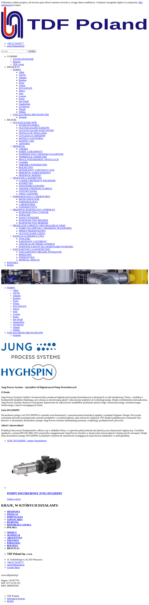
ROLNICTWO (26, 167)
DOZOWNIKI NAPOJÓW (31, 186)
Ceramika (23, 162)
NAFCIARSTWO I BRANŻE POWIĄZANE (40, 252)
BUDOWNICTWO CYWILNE (33, 212)
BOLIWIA (12, 545)
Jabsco (22, 91)
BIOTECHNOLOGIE (29, 199)
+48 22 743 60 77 (15, 562)
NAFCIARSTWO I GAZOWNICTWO (31, 249)
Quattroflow (24, 104)
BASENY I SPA (26, 141)
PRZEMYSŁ (19, 146)
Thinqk (22, 109)
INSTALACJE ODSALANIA (33, 133)
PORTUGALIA (15, 517)
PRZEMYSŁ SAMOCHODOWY (35, 172)
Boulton (22, 80)
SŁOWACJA (13, 535)
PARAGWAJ (13, 543)
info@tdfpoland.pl (15, 565)
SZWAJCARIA (15, 519)
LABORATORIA (27, 204)
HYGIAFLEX (25, 88)
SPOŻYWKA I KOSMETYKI (27, 178)
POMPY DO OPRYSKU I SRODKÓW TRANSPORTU (45, 228)
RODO (10, 265)
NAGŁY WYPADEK (29, 217)
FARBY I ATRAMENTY (31, 151)
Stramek (23, 117)
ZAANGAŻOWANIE (23, 59)
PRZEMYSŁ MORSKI (30, 175)
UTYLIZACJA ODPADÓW (32, 135)
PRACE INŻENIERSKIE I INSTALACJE (39, 159)
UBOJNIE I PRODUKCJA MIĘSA (35, 188)
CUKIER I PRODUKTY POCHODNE (37, 180)
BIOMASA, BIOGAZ (29, 260)
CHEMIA (23, 149)
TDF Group (18, 64)
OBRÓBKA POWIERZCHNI (33, 165)
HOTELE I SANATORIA (31, 138)
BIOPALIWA (25, 254)
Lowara (22, 96)
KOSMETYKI (26, 183)
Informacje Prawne (16, 598)
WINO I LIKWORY (28, 194)
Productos (11, 277)
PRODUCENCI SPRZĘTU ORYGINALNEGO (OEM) (39, 225)
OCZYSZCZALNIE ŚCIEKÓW (34, 128)
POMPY (17, 69)
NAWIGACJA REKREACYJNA (28, 236)
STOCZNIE (24, 238)
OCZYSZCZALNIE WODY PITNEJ (36, 130)
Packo (22, 98)
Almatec (23, 77)
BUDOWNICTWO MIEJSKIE (33, 220)
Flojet (21, 83)
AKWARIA (24, 143)
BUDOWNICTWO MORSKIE (33, 223)
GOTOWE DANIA (28, 191)
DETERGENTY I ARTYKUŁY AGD (36, 170)
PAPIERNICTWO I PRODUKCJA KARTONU (41, 154)
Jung (21, 93)
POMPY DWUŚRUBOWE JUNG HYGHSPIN (34, 493)
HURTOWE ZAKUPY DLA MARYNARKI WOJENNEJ (46, 246)
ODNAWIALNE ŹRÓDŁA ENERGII (37, 244)
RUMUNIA (13, 522)
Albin (21, 72)
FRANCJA (12, 514)
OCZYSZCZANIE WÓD (25, 122)
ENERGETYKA (27, 257)
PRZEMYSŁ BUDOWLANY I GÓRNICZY (34, 209)
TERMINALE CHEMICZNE (33, 157)
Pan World (24, 101)
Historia (17, 61)
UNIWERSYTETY (28, 207)
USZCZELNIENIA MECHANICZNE (31, 114)
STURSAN (24, 106)
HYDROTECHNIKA (29, 125)
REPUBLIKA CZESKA (19, 525)
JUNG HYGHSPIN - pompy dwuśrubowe (27, 440)
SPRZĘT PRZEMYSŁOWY (32, 231)
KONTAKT (12, 262)
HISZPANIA (13, 511)
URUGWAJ (13, 540)
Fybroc (22, 85)
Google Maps (13, 567)
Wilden (22, 112)
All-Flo (22, 75)
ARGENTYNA (14, 537)
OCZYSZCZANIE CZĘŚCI (32, 233)
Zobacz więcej (14, 499)
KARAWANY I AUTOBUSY (33, 241)
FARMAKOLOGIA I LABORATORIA (31, 196)
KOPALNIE (24, 215)
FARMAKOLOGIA (28, 201)
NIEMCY (12, 532)
